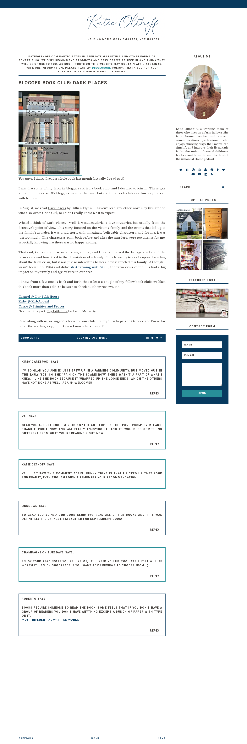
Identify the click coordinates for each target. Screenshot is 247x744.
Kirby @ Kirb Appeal (34, 301)
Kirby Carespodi (36, 361)
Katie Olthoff (34, 464)
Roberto (29, 598)
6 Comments (29, 338)
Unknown (30, 506)
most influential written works (50, 619)
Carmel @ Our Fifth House (39, 296)
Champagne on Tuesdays (43, 552)
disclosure (101, 67)
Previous (26, 738)
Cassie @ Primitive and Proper (41, 306)
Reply (154, 393)
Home (103, 338)
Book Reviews (87, 338)
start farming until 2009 (89, 267)
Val (25, 416)
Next (162, 738)
